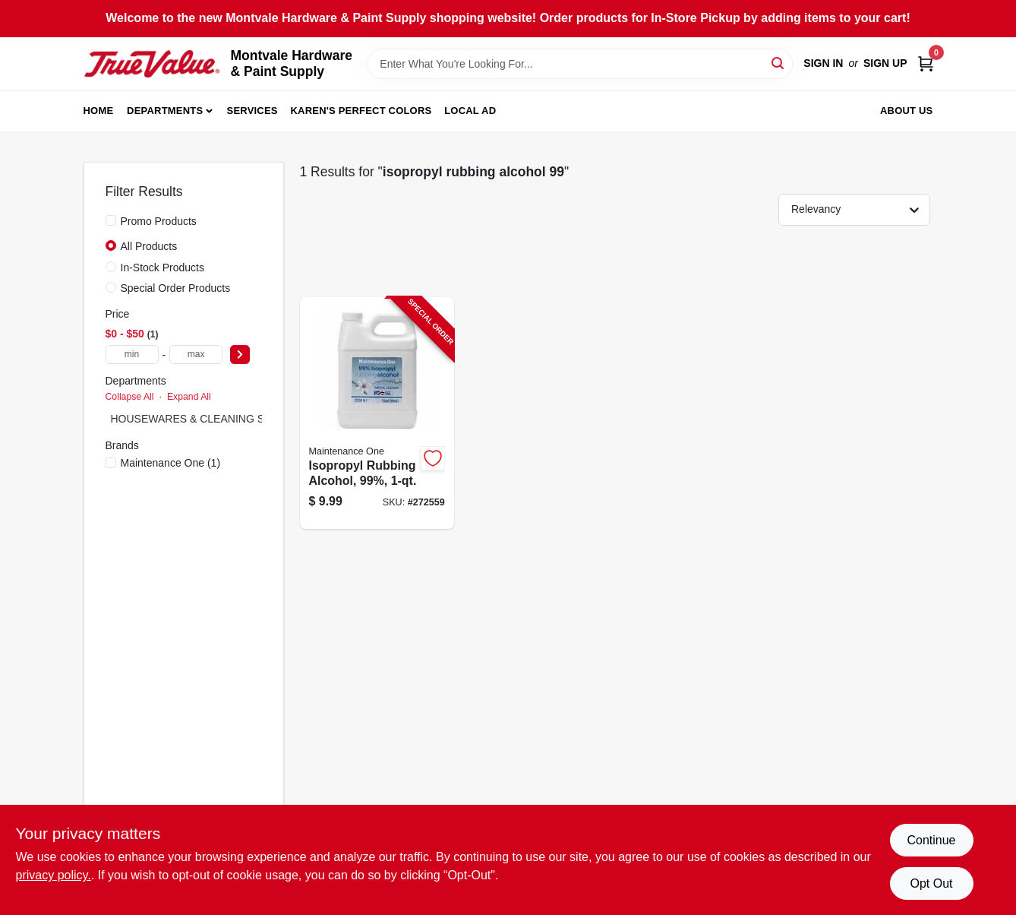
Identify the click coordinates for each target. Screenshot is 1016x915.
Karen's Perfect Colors (361, 110)
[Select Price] (240, 354)
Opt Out (931, 883)
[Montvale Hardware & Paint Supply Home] (152, 64)
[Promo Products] (111, 220)
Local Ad (470, 110)
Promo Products (159, 221)
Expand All (189, 396)
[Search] (779, 62)
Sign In (823, 63)
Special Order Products (176, 288)
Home (99, 110)
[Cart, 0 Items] (925, 63)
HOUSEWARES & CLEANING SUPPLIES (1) (218, 419)
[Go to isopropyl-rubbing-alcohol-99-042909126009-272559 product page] (377, 413)
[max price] (195, 354)
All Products (149, 246)
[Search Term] (580, 64)
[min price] (132, 354)
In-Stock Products (163, 267)
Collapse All (130, 396)
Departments (165, 110)
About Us (906, 110)
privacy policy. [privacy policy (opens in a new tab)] (53, 875)
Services (252, 110)
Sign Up (885, 63)
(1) (171, 463)
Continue (931, 840)
